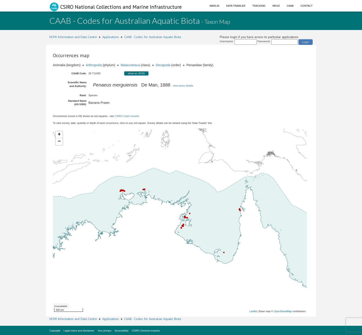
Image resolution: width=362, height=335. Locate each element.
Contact (307, 5)
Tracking (258, 5)
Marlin (214, 5)
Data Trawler (235, 5)
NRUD (276, 5)
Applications (110, 37)
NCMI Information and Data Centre (73, 37)
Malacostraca (130, 65)
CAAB (290, 5)
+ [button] (59, 134)
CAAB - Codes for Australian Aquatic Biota (152, 37)
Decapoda (163, 65)
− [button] (59, 141)
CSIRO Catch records (127, 116)
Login (305, 42)
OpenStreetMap (283, 311)
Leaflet (253, 311)
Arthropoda (94, 65)
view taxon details (183, 85)
